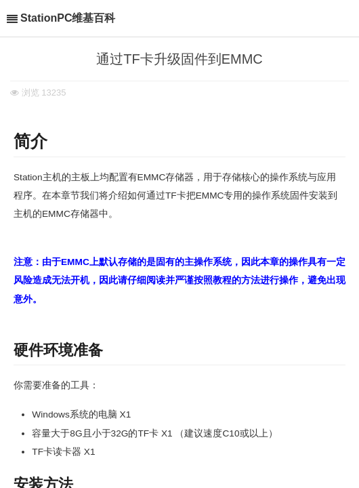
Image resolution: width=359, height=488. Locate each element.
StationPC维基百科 (67, 18)
